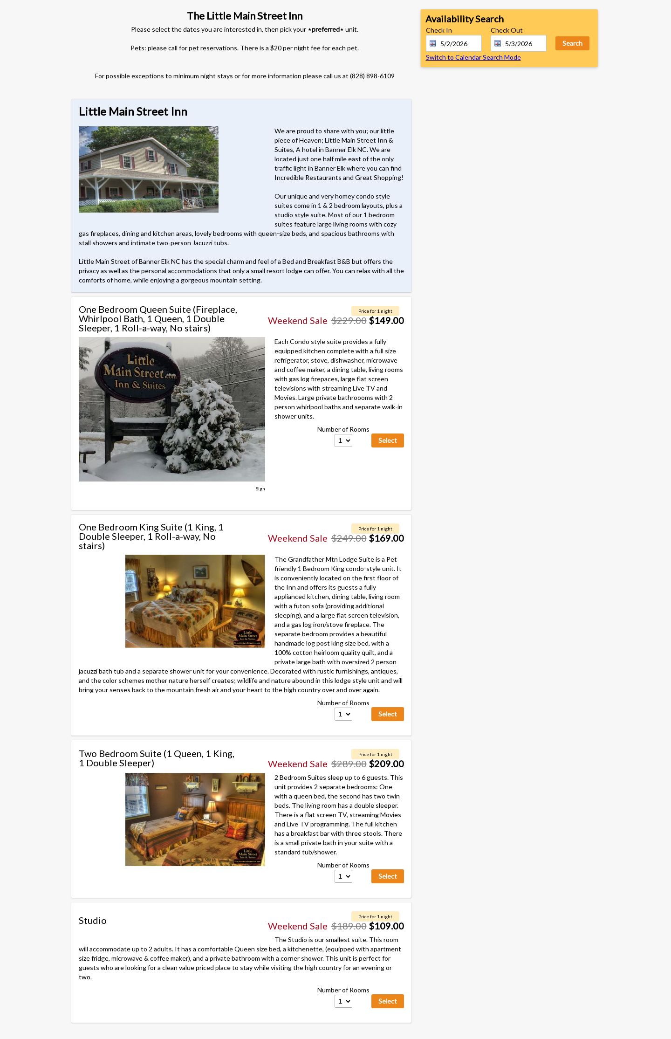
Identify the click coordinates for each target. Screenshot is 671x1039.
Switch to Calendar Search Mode (473, 57)
